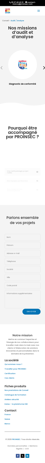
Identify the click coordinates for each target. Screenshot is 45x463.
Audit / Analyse (17, 20)
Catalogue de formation (15, 395)
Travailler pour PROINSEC (15, 369)
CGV (27, 448)
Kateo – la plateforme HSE (16, 404)
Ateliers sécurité (12, 399)
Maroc (7, 423)
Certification (10, 373)
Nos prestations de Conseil (16, 390)
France (8, 414)
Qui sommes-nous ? (13, 364)
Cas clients (9, 378)
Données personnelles (17, 446)
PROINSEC (16, 439)
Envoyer (31, 311)
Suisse (7, 419)
